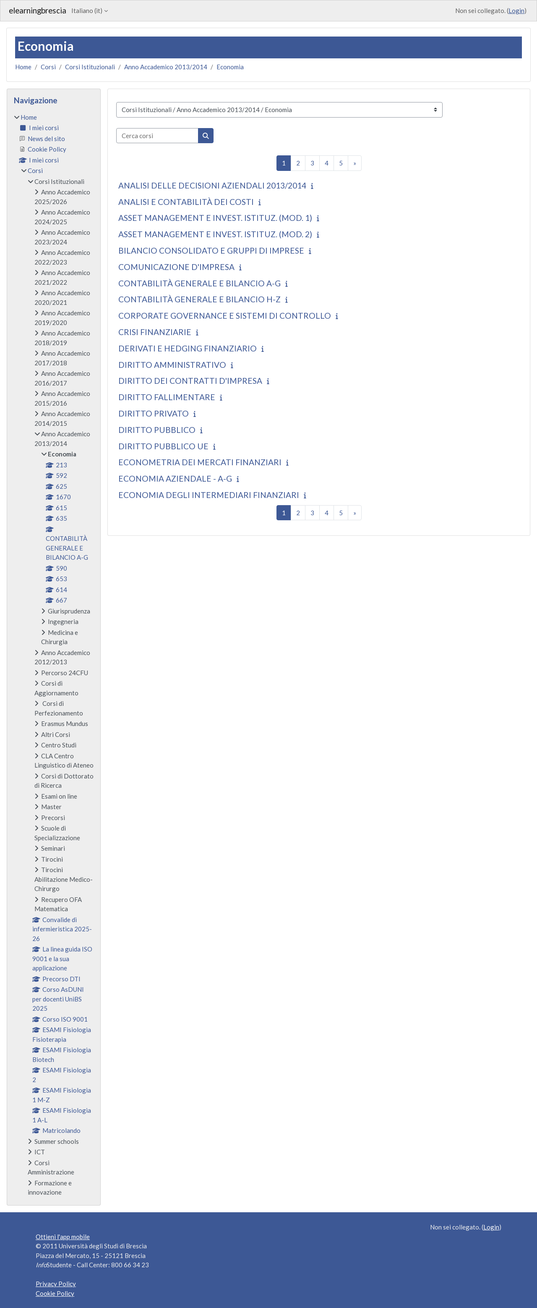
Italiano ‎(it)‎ (86, 10)
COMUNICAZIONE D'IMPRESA (176, 267)
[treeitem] (54, 655)
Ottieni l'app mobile (63, 1236)
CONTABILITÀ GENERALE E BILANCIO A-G (199, 283)
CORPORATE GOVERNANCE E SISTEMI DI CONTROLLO (224, 315)
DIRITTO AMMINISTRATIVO (172, 365)
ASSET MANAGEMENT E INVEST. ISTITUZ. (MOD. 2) (215, 234)
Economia (230, 67)
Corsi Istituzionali (90, 67)
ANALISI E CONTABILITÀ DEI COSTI (186, 202)
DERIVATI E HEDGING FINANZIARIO (187, 348)
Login (516, 10)
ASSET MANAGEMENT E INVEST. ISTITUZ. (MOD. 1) (215, 218)
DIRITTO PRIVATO (153, 413)
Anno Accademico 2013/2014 (165, 67)
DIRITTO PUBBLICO (157, 430)
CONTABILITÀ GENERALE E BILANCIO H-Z (199, 299)
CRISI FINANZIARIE (154, 332)
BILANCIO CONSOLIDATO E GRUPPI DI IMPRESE (211, 250)
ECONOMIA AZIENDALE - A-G (175, 478)
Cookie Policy (55, 1293)
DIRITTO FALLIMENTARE (166, 397)
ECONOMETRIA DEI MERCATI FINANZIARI (200, 462)
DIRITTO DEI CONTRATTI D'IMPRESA (190, 380)
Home (23, 67)
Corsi (48, 67)
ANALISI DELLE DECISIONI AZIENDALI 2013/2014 (212, 185)
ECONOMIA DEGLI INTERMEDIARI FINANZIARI (208, 495)
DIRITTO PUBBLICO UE (163, 446)
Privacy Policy (56, 1283)
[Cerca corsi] (157, 136)
